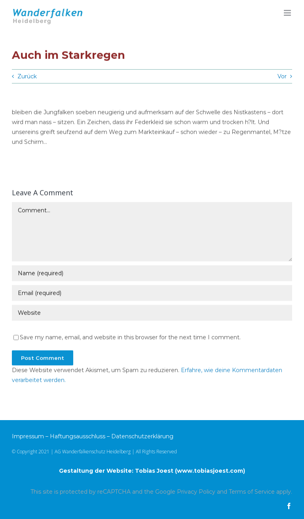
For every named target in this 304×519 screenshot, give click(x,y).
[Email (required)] (152, 293)
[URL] (152, 313)
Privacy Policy (196, 491)
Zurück (27, 76)
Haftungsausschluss (77, 436)
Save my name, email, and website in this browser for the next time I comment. (130, 337)
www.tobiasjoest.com (210, 470)
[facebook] (289, 506)
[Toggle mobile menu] (288, 13)
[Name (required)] (152, 273)
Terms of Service (252, 491)
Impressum (28, 436)
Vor (282, 76)
